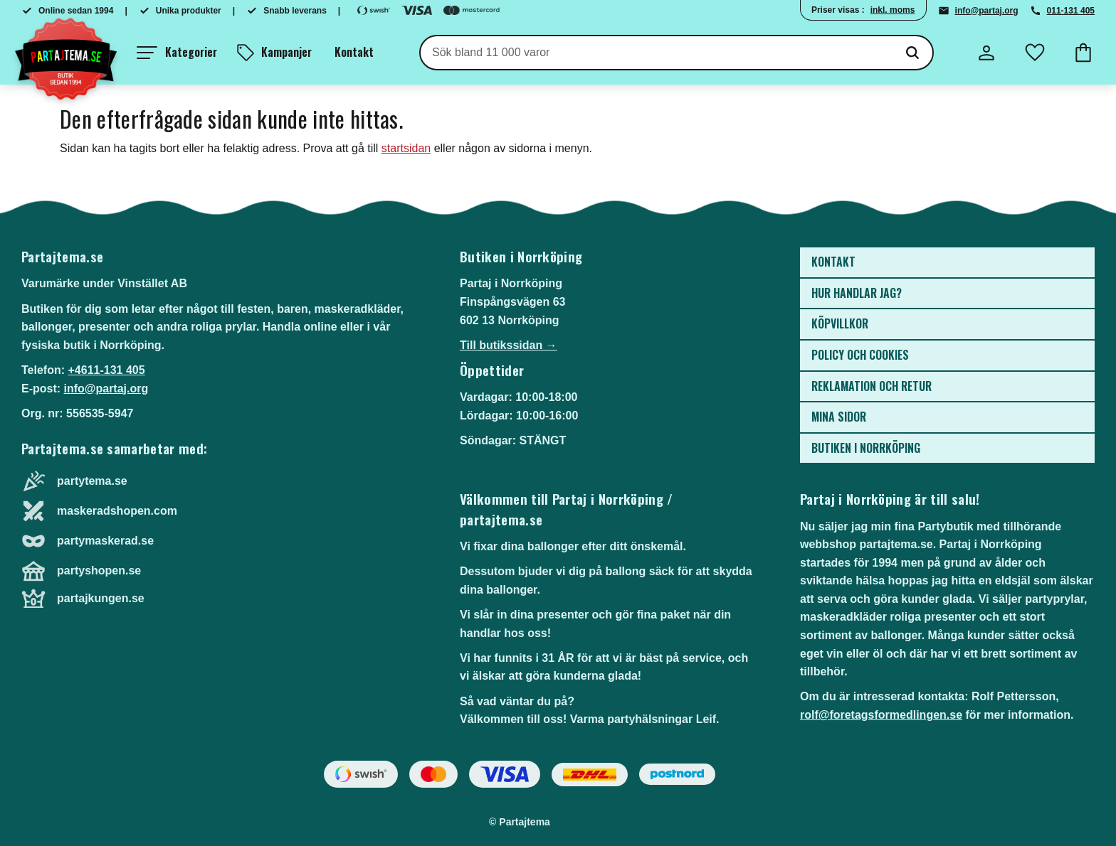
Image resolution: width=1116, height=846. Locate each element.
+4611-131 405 (106, 370)
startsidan (406, 148)
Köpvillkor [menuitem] (839, 323)
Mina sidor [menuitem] (838, 416)
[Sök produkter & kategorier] (657, 52)
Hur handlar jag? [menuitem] (856, 292)
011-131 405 (1071, 11)
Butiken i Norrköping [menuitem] (865, 447)
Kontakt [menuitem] (354, 51)
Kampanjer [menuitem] (286, 51)
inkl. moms (892, 10)
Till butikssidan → (508, 345)
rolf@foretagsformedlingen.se (881, 715)
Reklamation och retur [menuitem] (871, 386)
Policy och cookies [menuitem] (860, 354)
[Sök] (912, 52)
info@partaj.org (986, 11)
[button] (177, 53)
